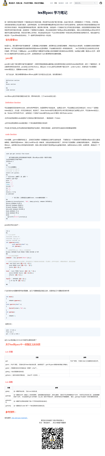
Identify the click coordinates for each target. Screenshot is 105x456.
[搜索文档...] (86, 3)
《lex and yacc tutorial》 (19, 418)
